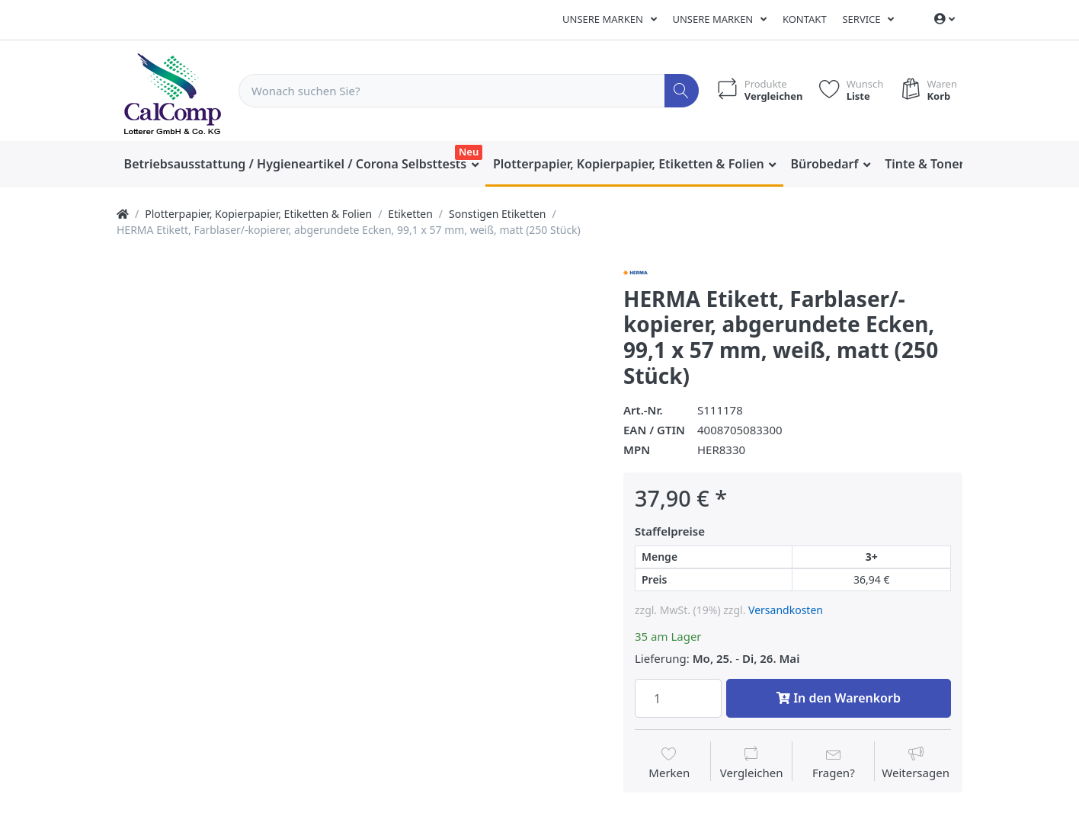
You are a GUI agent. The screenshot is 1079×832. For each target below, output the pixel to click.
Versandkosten (785, 610)
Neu (469, 151)
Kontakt (805, 19)
